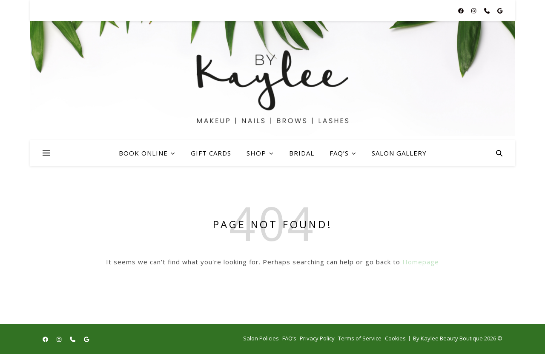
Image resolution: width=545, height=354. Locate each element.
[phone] (487, 10)
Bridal (301, 153)
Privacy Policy (317, 338)
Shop (256, 153)
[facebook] (461, 10)
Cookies (395, 338)
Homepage (420, 262)
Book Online (143, 153)
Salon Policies (261, 338)
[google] (499, 10)
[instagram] (474, 10)
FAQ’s (339, 153)
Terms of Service (360, 338)
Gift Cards (211, 153)
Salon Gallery (399, 153)
